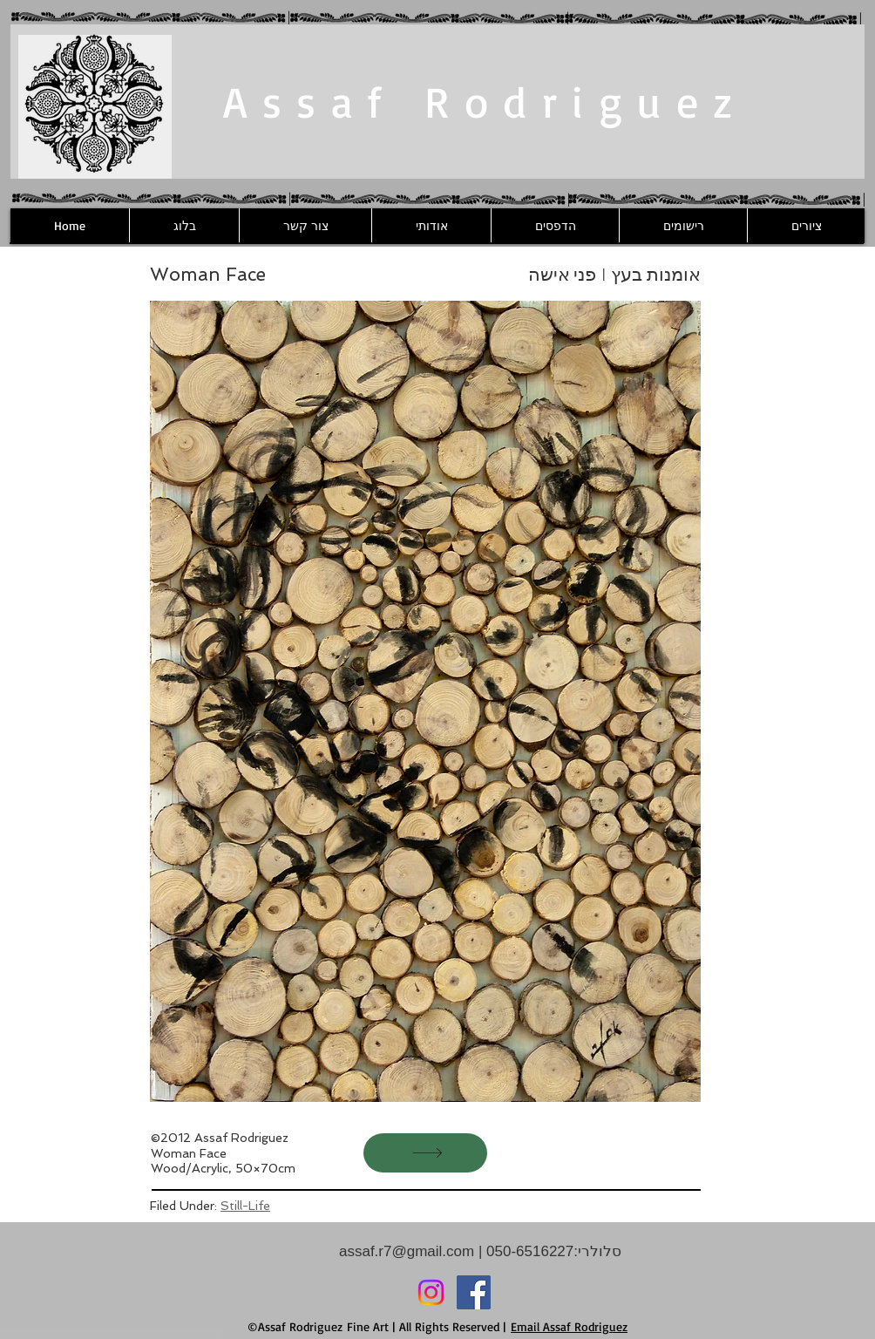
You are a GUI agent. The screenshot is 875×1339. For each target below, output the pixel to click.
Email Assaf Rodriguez (569, 1326)
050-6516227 (527, 1251)
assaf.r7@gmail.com (406, 1251)
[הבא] (425, 1152)
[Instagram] (431, 1292)
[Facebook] (474, 1292)
